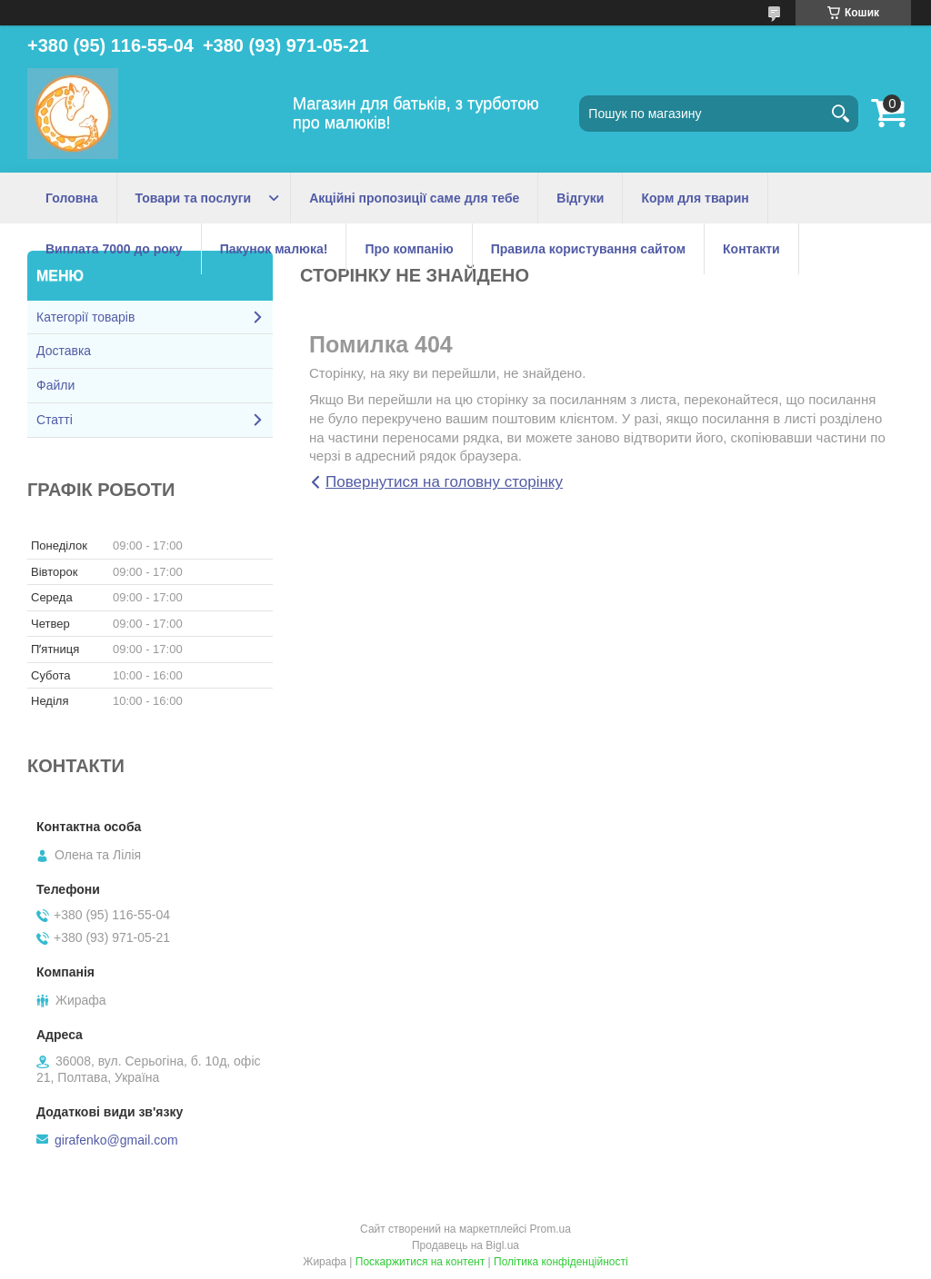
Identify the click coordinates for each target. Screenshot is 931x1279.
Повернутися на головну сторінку (444, 482)
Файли (55, 385)
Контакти (751, 249)
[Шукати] (840, 113)
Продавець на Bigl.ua (465, 1245)
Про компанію (409, 249)
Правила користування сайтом (588, 249)
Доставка (63, 350)
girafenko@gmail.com (116, 1140)
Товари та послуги (193, 198)
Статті (54, 419)
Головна (71, 198)
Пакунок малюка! (274, 249)
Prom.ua (550, 1229)
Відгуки (580, 198)
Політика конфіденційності (561, 1261)
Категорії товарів (85, 317)
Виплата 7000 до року (114, 249)
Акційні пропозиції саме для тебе (414, 198)
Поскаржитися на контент (420, 1261)
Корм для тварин (694, 198)
